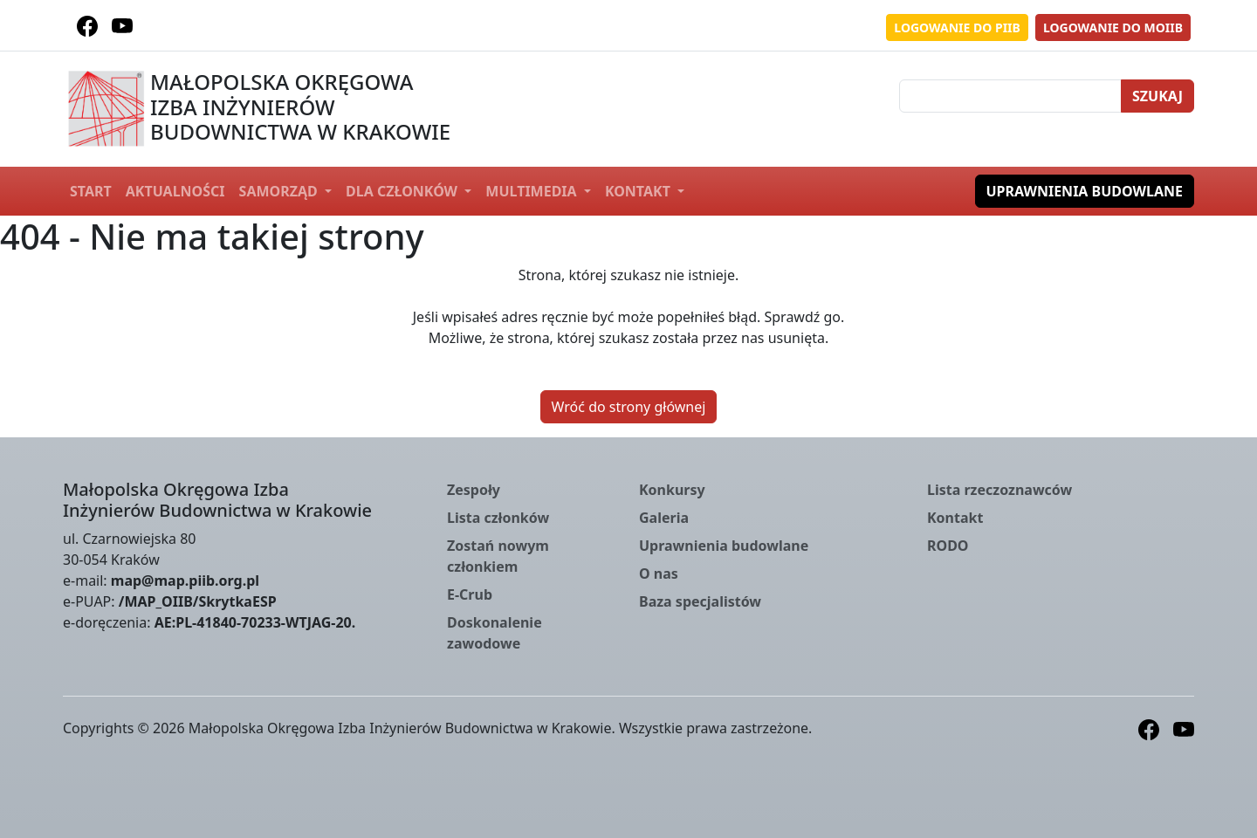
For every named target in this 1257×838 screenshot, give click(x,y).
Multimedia (532, 191)
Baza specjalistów (700, 601)
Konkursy (672, 489)
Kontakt (639, 191)
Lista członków (498, 517)
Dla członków (403, 191)
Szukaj (1157, 96)
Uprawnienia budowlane (1085, 191)
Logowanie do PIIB (957, 27)
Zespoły (473, 489)
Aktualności (175, 191)
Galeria (664, 517)
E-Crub (469, 594)
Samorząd (280, 191)
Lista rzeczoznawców (999, 489)
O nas (658, 573)
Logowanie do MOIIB (1113, 27)
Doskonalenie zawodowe (494, 633)
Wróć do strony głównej (629, 406)
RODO (948, 545)
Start (91, 191)
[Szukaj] (1010, 96)
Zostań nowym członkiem (498, 556)
